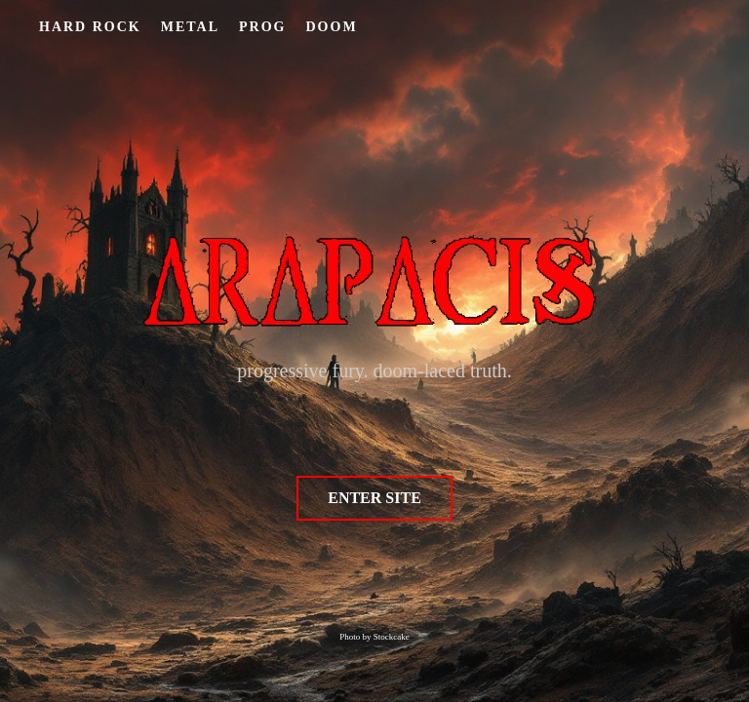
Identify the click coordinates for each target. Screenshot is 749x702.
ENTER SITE (374, 497)
